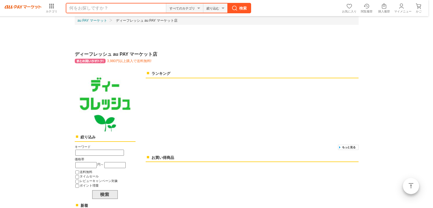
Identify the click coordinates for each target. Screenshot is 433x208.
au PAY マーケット (92, 20)
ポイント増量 (89, 185)
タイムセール (89, 176)
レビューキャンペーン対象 (99, 181)
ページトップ (411, 186)
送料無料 (86, 172)
